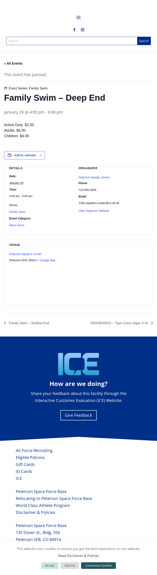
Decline (70, 565)
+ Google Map (46, 260)
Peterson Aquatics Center (25, 254)
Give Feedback (78, 415)
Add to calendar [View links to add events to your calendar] (25, 155)
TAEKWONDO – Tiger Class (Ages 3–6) (119, 323)
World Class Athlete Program (43, 505)
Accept (49, 565)
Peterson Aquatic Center (94, 177)
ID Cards (24, 471)
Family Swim (17, 211)
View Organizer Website (93, 210)
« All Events (13, 63)
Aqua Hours (16, 225)
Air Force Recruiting (34, 450)
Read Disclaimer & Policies (78, 555)
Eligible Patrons (30, 457)
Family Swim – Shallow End (28, 323)
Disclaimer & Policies (35, 512)
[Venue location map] (126, 271)
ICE (19, 478)
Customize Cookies (98, 565)
